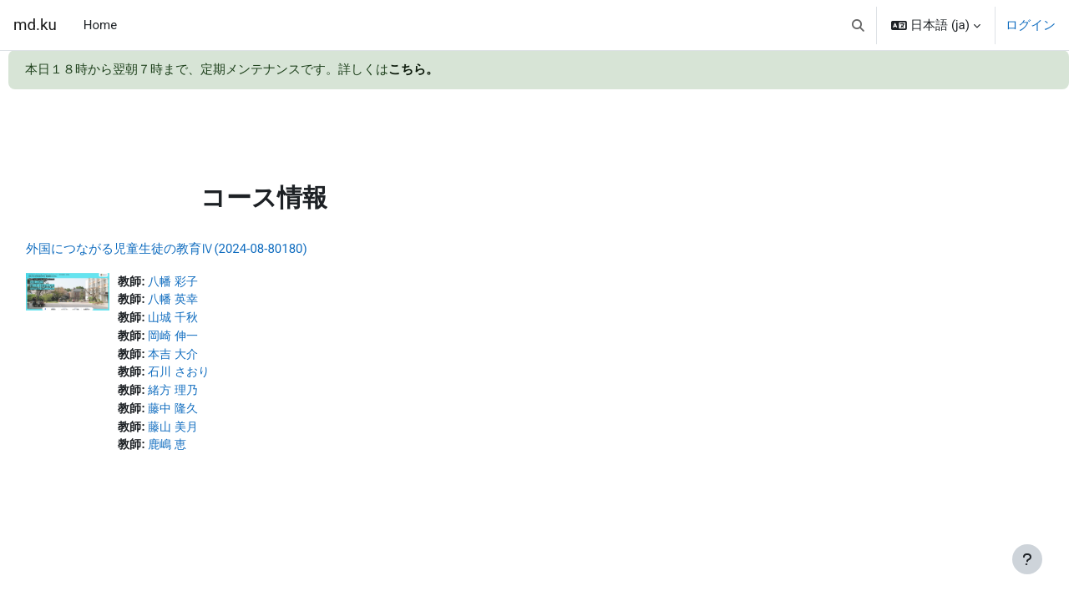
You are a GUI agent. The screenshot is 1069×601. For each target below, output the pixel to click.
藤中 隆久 (214, 413)
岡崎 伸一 (214, 338)
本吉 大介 (214, 357)
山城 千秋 (214, 319)
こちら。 (413, 69)
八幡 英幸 (214, 300)
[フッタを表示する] (1027, 559)
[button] (858, 25)
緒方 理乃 (214, 394)
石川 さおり (220, 375)
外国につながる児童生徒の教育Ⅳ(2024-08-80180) (203, 248)
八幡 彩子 (214, 282)
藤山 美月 (214, 432)
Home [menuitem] (100, 25)
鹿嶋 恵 (207, 450)
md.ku (35, 25)
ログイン (1031, 25)
